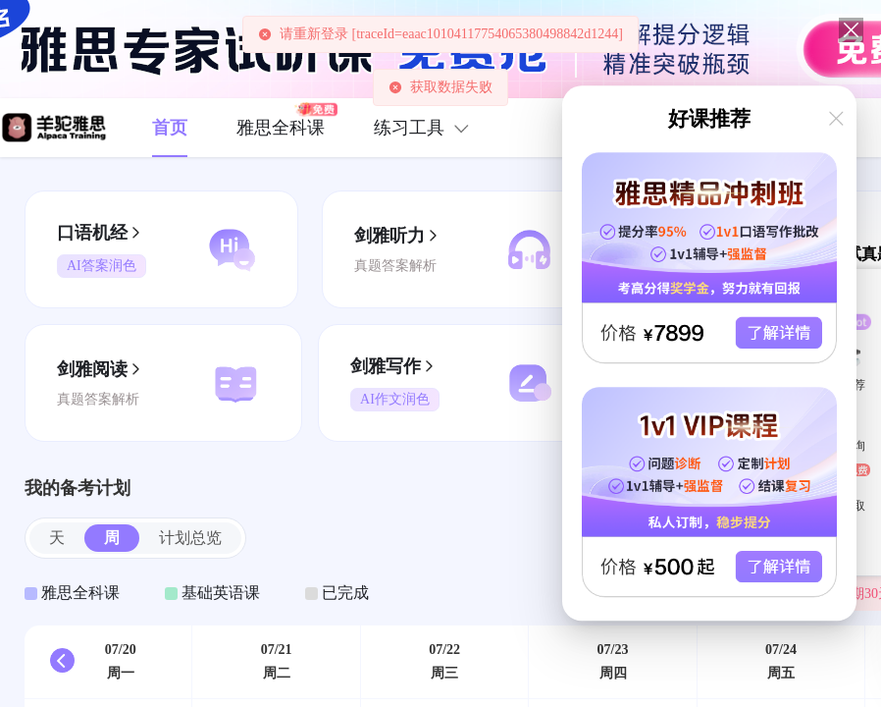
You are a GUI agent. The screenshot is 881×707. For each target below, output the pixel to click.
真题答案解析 (395, 265)
